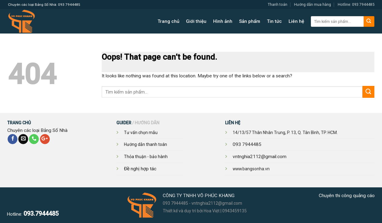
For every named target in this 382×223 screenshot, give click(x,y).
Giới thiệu (196, 21)
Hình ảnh (222, 21)
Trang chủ (168, 21)
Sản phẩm (249, 21)
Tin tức (274, 21)
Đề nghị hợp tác (140, 169)
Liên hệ (296, 21)
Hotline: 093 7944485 (356, 4)
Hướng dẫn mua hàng (312, 4)
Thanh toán (277, 4)
